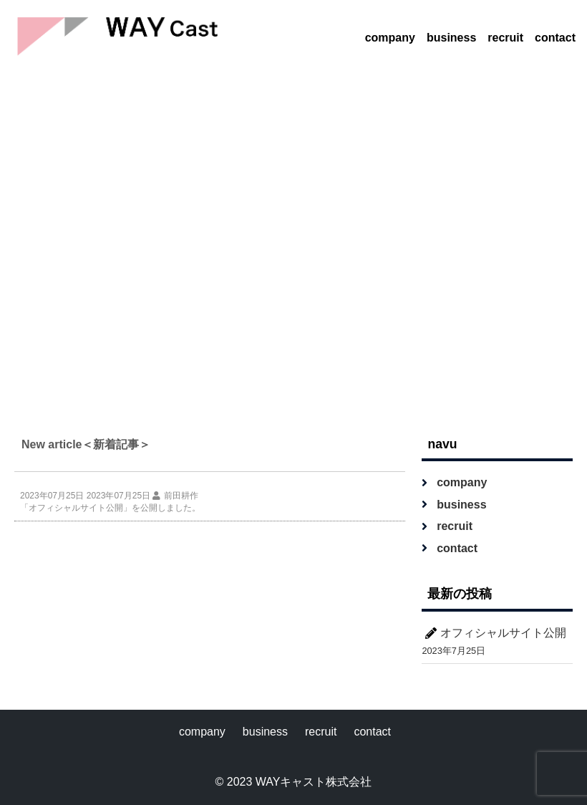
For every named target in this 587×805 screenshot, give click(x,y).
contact (555, 38)
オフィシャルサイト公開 (503, 633)
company (390, 38)
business (451, 38)
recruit (505, 38)
